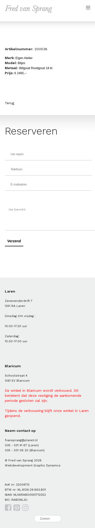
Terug (9, 103)
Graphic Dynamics (47, 465)
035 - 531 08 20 (16, 450)
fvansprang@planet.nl (21, 440)
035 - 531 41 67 (16, 445)
